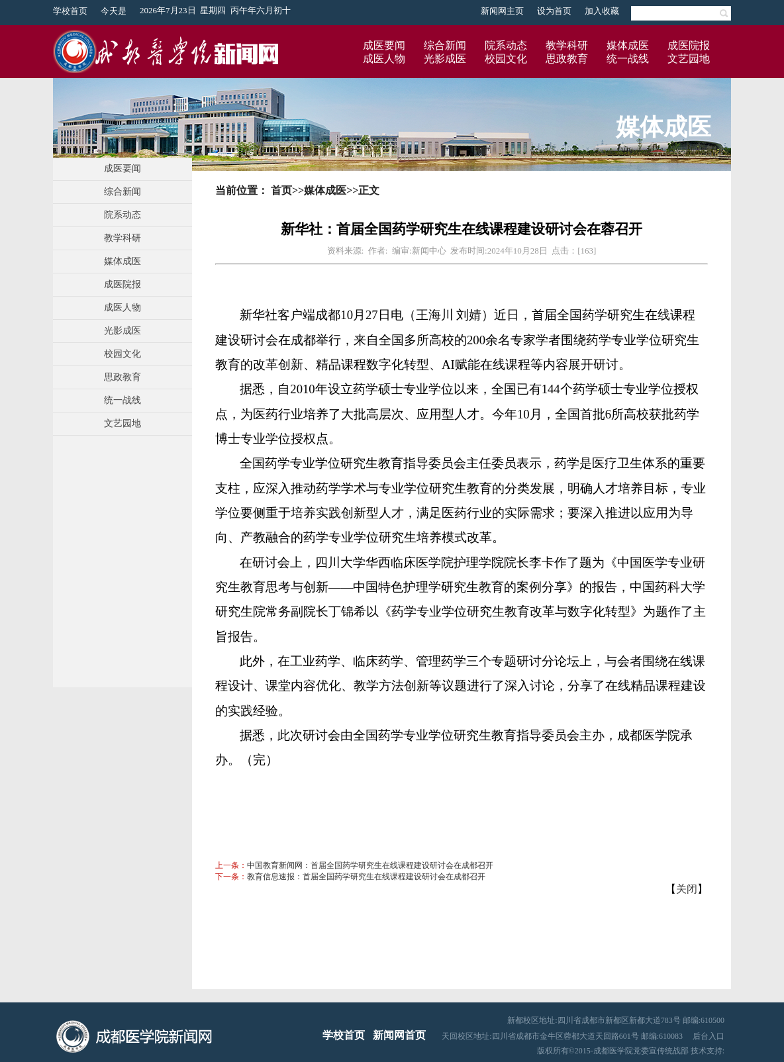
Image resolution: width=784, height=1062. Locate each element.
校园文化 (506, 58)
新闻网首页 (399, 1035)
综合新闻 (445, 45)
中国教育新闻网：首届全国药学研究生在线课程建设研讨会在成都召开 (370, 865)
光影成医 (445, 58)
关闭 (686, 888)
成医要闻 (384, 45)
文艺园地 (688, 58)
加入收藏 (602, 11)
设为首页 (554, 11)
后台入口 (708, 1036)
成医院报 (688, 45)
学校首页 (70, 11)
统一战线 (628, 58)
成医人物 (384, 58)
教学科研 (567, 45)
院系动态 (506, 45)
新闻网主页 (502, 11)
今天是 (113, 11)
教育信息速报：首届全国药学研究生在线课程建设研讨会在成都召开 (366, 876)
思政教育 (567, 58)
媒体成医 (628, 45)
